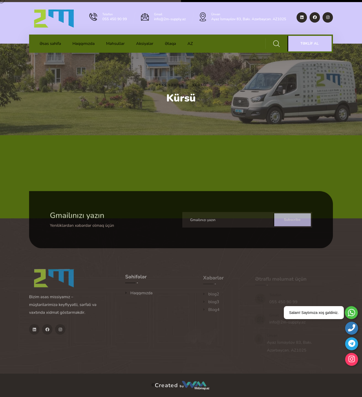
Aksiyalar (144, 43)
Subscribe (292, 222)
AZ (190, 43)
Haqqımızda (83, 43)
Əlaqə (170, 43)
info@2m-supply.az (170, 19)
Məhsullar (115, 43)
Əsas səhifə (50, 43)
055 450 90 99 (114, 19)
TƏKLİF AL (309, 43)
